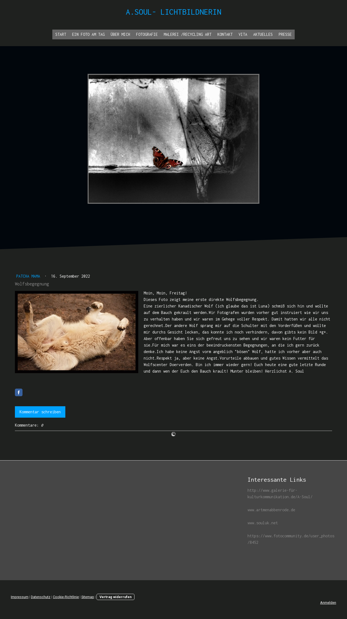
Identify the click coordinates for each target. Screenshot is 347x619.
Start (60, 34)
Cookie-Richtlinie (66, 597)
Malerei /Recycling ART (187, 34)
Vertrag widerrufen (115, 597)
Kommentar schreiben (40, 412)
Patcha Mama (29, 276)
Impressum (19, 597)
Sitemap (87, 597)
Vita (243, 34)
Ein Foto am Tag (88, 34)
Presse (285, 34)
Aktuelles (263, 34)
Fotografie (147, 34)
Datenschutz (40, 597)
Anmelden (328, 603)
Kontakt (225, 34)
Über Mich (120, 34)
